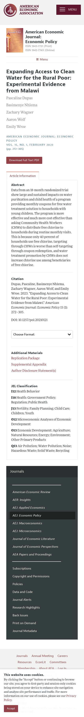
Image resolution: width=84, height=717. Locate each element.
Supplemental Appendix (28, 364)
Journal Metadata (25, 631)
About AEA (46, 668)
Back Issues (20, 615)
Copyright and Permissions (31, 576)
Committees (58, 662)
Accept (11, 708)
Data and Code (23, 592)
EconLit (41, 662)
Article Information (23, 176)
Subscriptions (22, 569)
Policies (18, 584)
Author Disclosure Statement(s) (33, 371)
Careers (63, 656)
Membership (26, 668)
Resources (25, 662)
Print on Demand (24, 623)
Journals (17, 471)
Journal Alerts (22, 600)
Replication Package (25, 358)
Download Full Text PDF (24, 160)
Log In (62, 668)
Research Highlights (26, 608)
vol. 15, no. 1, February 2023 (30, 144)
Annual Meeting (43, 656)
